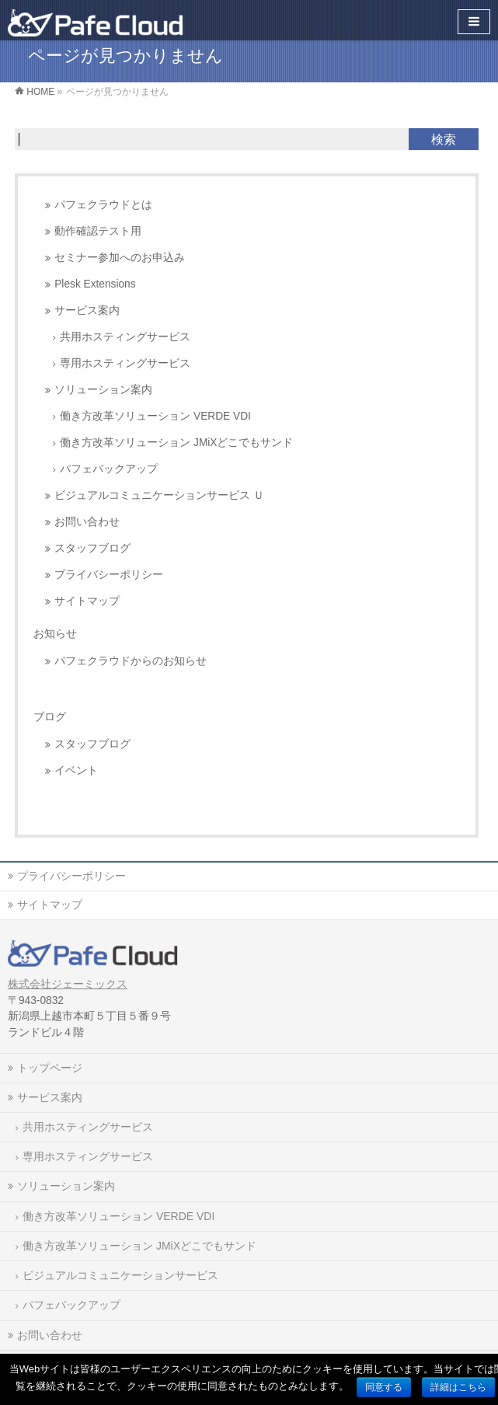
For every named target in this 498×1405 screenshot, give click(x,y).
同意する (383, 1387)
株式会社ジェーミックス (67, 984)
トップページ (49, 1068)
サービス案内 (87, 310)
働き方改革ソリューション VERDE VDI (155, 416)
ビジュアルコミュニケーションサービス (120, 1275)
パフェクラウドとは (103, 205)
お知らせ (55, 633)
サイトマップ (87, 601)
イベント (76, 770)
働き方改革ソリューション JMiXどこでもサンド (176, 442)
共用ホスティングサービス (125, 337)
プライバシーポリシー (108, 574)
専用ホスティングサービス (125, 363)
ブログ (49, 716)
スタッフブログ (92, 548)
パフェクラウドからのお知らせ (130, 661)
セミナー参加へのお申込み (119, 257)
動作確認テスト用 (97, 231)
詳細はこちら (458, 1387)
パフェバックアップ (109, 469)
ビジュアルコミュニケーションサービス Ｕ (159, 495)
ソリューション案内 (103, 390)
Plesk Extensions (94, 284)
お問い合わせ (87, 522)
